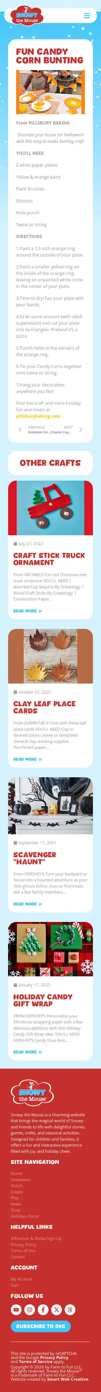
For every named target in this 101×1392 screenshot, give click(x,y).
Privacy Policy (54, 1357)
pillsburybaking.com (38, 416)
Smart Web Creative (67, 1379)
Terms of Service (36, 1361)
